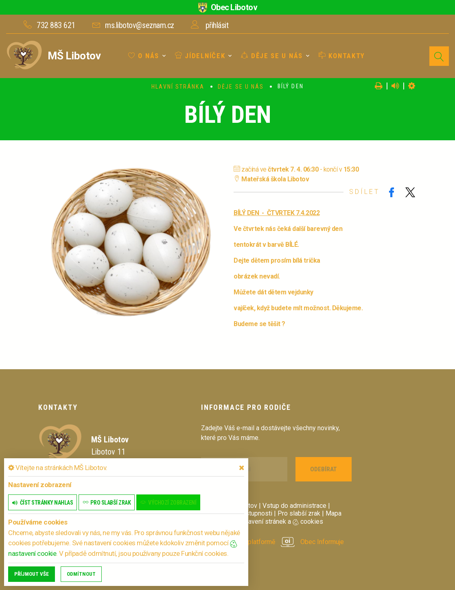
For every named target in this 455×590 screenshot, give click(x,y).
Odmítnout (81, 574)
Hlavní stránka (177, 86)
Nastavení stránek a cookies (275, 521)
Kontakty (342, 56)
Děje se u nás (272, 56)
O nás (143, 56)
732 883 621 (56, 25)
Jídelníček (200, 56)
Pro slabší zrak (299, 513)
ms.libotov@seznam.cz (139, 25)
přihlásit (217, 25)
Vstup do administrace (294, 505)
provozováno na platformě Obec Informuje (272, 542)
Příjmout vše (31, 574)
